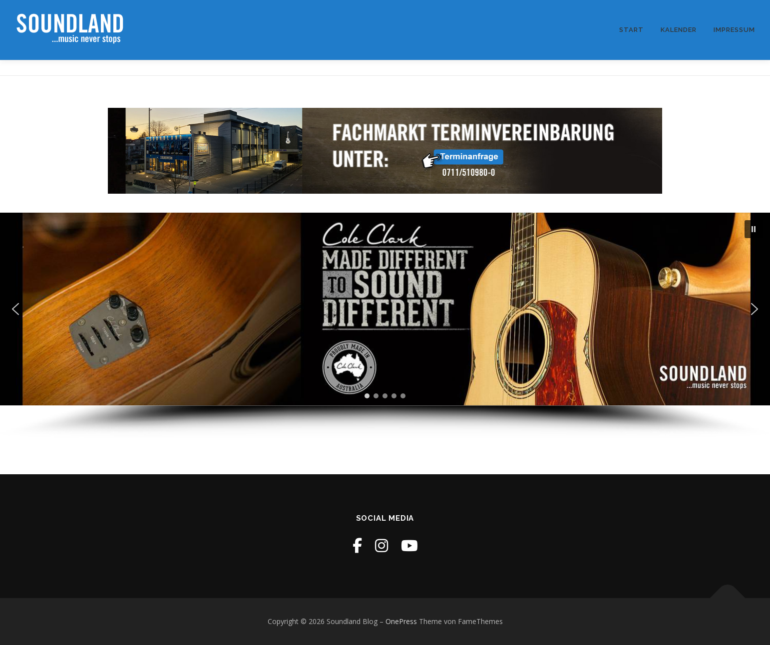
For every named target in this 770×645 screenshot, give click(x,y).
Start (631, 29)
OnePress (401, 621)
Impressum (734, 29)
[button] (754, 229)
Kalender (679, 29)
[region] (385, 326)
